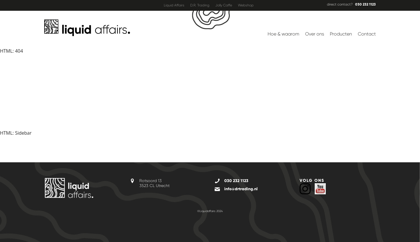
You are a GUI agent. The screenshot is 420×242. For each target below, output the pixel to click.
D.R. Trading (199, 5)
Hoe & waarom (283, 34)
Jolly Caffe (223, 5)
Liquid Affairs (174, 5)
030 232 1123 (365, 4)
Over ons (314, 34)
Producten (341, 34)
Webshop (246, 5)
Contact (367, 34)
